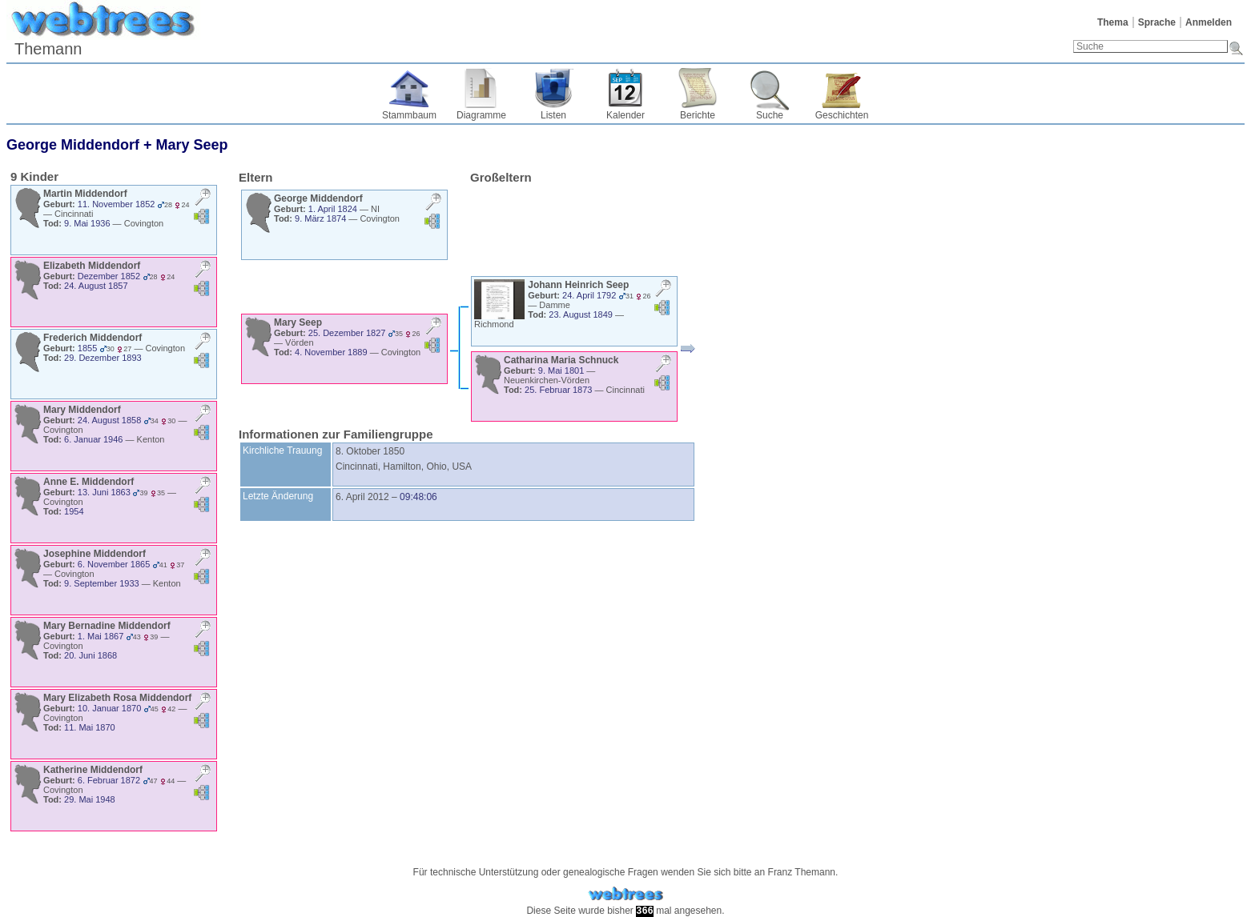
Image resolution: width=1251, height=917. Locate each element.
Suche (769, 115)
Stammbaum (409, 115)
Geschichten (842, 115)
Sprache (1157, 22)
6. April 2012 (362, 497)
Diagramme (481, 115)
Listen (553, 115)
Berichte (697, 115)
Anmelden (1208, 22)
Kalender (625, 115)
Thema (1112, 22)
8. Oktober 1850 (370, 451)
